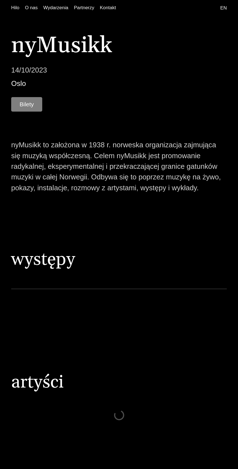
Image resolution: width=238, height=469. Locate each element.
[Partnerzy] (84, 8)
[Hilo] (15, 8)
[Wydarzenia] (56, 8)
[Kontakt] (108, 8)
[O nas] (31, 8)
